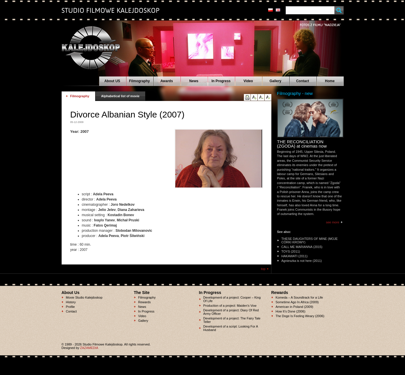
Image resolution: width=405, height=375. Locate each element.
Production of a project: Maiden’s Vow (230, 305)
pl (270, 10)
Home (329, 81)
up (254, 97)
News (193, 81)
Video (248, 81)
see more (332, 222)
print (247, 97)
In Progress (221, 81)
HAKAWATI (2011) (294, 256)
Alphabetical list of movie (120, 96)
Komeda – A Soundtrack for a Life (299, 297)
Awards (166, 81)
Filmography (139, 81)
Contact (302, 81)
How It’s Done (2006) (290, 311)
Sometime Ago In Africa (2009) (297, 302)
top (263, 269)
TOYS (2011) (290, 251)
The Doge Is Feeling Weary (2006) (300, 316)
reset (268, 97)
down (261, 97)
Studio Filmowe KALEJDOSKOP (87, 45)
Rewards (144, 302)
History (71, 302)
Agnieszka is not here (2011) (301, 260)
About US (112, 81)
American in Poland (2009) (294, 306)
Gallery (275, 81)
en (278, 10)
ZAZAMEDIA (89, 348)
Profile (70, 306)
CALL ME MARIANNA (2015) (302, 247)
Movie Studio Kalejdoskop (84, 297)
